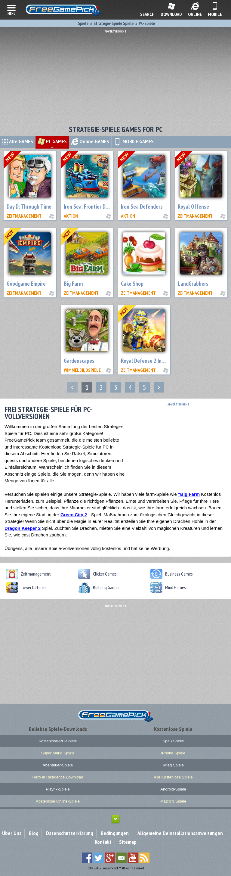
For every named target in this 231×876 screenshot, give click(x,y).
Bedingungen (115, 833)
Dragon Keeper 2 (23, 528)
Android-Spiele (173, 789)
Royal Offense (193, 206)
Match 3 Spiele (173, 801)
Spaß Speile (173, 741)
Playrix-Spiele (57, 789)
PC (52, 141)
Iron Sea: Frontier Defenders (94, 206)
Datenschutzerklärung (69, 833)
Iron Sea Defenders (142, 206)
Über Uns (11, 833)
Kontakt (103, 841)
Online (90, 141)
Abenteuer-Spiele (58, 765)
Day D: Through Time (29, 206)
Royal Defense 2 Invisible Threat (156, 360)
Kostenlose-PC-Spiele (57, 741)
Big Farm (73, 283)
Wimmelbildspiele (82, 370)
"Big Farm (189, 494)
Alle (17, 141)
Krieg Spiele (173, 765)
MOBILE (134, 141)
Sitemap (128, 841)
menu (11, 9)
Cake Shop (132, 283)
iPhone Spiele (173, 753)
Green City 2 (73, 514)
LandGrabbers (193, 283)
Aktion (71, 216)
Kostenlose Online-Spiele (58, 801)
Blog (33, 833)
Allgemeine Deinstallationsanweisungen (180, 833)
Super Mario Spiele (58, 753)
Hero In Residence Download (57, 777)
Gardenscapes (79, 360)
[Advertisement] (115, 75)
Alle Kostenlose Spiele (173, 777)
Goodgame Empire (26, 283)
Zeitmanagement (24, 216)
